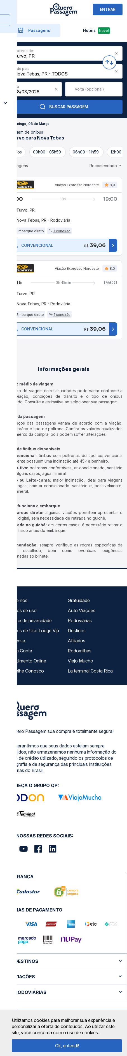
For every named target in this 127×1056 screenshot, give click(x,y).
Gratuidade (79, 600)
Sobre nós (16, 600)
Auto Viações (81, 610)
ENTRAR (108, 9)
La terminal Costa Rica (90, 671)
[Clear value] (56, 89)
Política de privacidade (29, 620)
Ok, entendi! (67, 1045)
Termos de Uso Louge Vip (32, 630)
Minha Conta (19, 651)
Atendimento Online (26, 661)
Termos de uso (21, 610)
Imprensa (15, 640)
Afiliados (76, 640)
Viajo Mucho (80, 661)
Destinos (77, 630)
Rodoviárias (80, 620)
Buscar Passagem (63, 106)
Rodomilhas (79, 651)
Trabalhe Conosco (25, 671)
